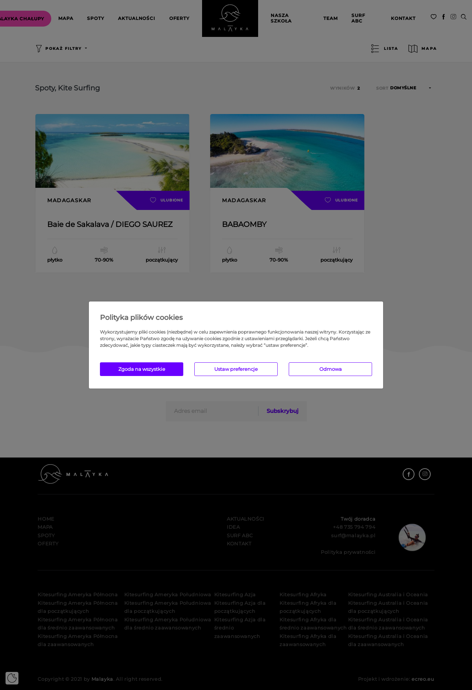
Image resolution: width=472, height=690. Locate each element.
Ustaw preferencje (236, 369)
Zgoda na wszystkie (141, 369)
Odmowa (330, 369)
